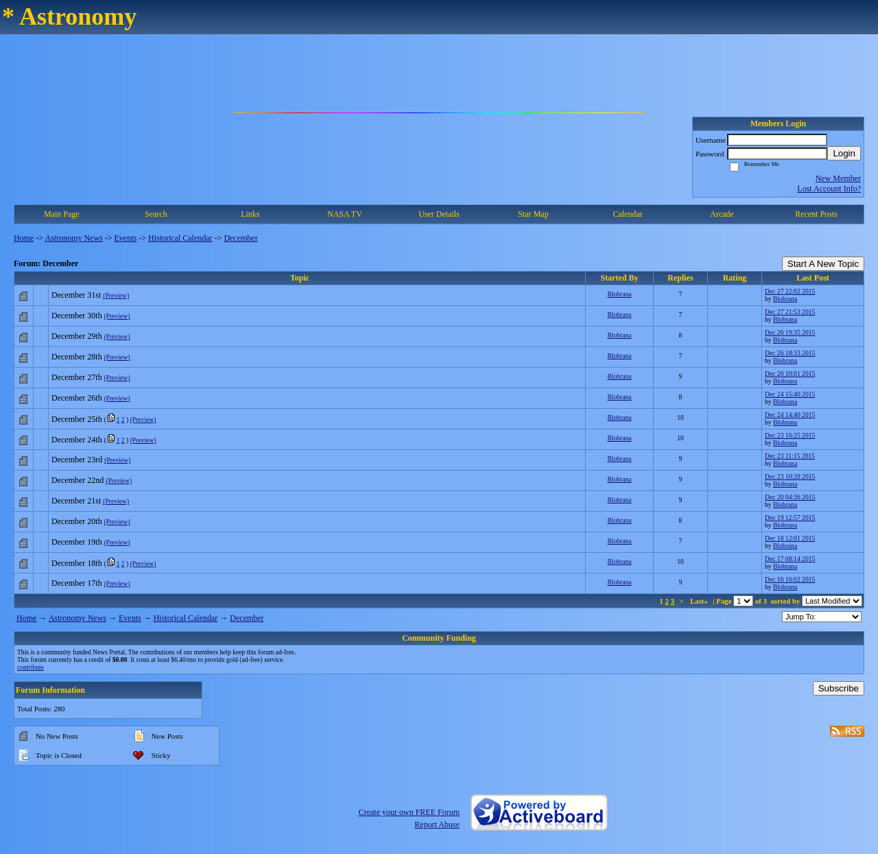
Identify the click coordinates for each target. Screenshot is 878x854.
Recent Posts (816, 214)
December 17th (76, 583)
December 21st (76, 501)
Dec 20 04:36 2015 (790, 497)
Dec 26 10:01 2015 (790, 373)
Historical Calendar (180, 238)
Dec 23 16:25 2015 (790, 435)
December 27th (76, 377)
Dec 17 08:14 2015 (790, 558)
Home (24, 238)
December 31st (76, 295)
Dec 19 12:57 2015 (790, 517)
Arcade (722, 214)
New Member (838, 178)
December (240, 238)
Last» (700, 601)
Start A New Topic (823, 264)
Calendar (627, 214)
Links (250, 214)
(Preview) (116, 295)
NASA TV (344, 214)
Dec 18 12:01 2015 (790, 538)
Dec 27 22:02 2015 (790, 291)
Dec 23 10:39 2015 (790, 476)
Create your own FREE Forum (409, 812)
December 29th (76, 336)
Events (126, 238)
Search (156, 214)
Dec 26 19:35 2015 (790, 332)
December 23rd (76, 459)
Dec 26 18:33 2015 (790, 353)
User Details (439, 214)
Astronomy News (73, 238)
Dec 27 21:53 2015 (790, 312)
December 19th (76, 542)
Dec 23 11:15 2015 (790, 456)
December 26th (76, 398)
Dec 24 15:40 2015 (790, 394)
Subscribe (838, 688)
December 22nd (77, 480)
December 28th (76, 356)
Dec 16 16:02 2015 (790, 579)
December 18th (76, 563)
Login (844, 153)
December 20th (76, 521)
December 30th (76, 315)
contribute (30, 667)
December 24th (76, 439)
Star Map (533, 214)
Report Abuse (437, 824)
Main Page (62, 214)
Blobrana (619, 294)
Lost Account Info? (829, 188)
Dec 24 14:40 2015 (790, 414)
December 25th (76, 419)
